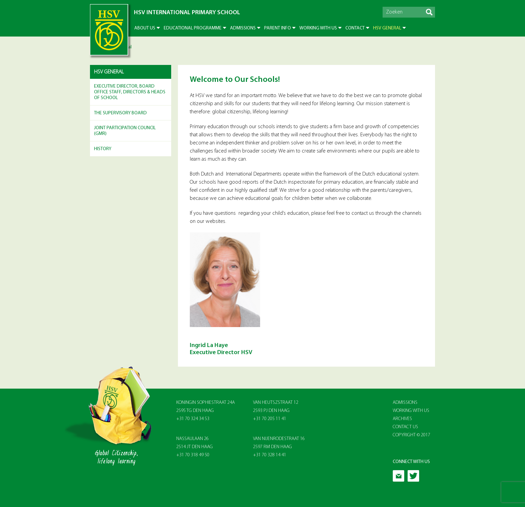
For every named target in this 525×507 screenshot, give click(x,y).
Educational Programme (193, 28)
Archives (402, 418)
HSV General (387, 28)
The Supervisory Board (120, 113)
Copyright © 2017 (411, 435)
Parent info (277, 28)
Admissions (243, 28)
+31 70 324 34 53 (192, 418)
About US (144, 28)
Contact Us (405, 427)
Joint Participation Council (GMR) (125, 130)
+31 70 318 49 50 (192, 455)
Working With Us (411, 410)
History (102, 149)
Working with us (318, 28)
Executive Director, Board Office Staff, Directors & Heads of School (129, 92)
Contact (355, 28)
